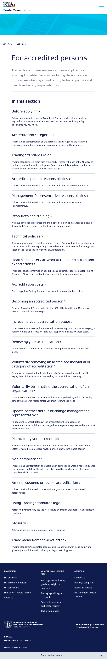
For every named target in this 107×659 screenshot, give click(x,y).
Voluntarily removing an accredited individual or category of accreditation (41, 192)
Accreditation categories (15, 123)
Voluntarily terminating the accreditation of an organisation (34, 198)
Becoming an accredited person (19, 173)
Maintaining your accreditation (19, 210)
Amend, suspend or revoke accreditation (24, 223)
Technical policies (12, 154)
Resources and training (15, 148)
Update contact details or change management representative (35, 204)
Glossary (7, 235)
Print (10, 44)
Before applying (11, 117)
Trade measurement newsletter (19, 242)
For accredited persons (30, 110)
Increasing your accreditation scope (21, 179)
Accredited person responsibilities (21, 135)
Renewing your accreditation (18, 185)
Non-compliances (12, 217)
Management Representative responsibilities (26, 142)
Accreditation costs (13, 167)
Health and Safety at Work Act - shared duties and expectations (36, 160)
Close (53, 104)
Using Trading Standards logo (18, 229)
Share (24, 44)
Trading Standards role (15, 129)
